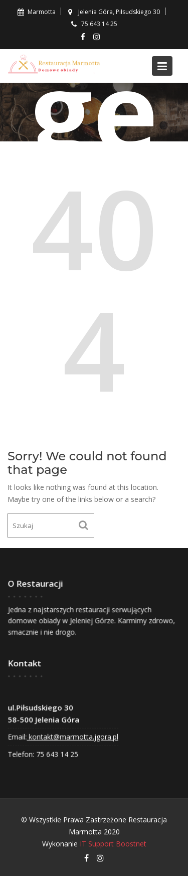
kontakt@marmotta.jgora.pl (73, 736)
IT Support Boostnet (113, 843)
